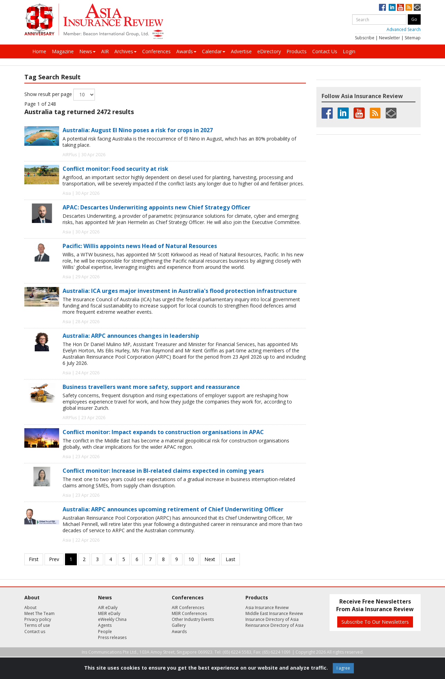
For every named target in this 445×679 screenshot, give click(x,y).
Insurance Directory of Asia (272, 619)
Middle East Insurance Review (274, 613)
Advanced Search (404, 29)
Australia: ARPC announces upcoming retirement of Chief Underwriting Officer (173, 509)
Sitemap (413, 38)
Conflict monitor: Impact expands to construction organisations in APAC (163, 432)
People (105, 631)
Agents (105, 625)
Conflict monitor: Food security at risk (115, 169)
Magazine (63, 51)
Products (296, 51)
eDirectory (269, 51)
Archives (125, 51)
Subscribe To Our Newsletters (375, 621)
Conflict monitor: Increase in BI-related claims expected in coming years (163, 470)
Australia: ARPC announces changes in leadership (131, 336)
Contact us (34, 631)
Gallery (179, 625)
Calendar (213, 51)
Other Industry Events (193, 619)
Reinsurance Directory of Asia (274, 625)
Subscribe (364, 38)
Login (349, 51)
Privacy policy (37, 619)
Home (39, 51)
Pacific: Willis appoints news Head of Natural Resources (140, 246)
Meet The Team (39, 613)
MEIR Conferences (189, 613)
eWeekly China (112, 619)
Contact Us (324, 51)
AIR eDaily (108, 607)
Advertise (241, 51)
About (30, 607)
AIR (105, 51)
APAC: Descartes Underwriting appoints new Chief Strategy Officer (156, 207)
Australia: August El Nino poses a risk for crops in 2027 (138, 130)
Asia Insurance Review (267, 607)
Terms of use (37, 625)
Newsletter (389, 38)
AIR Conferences (188, 607)
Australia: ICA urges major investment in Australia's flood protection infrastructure (180, 291)
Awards (186, 51)
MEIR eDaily (109, 613)
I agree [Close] (343, 668)
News (87, 51)
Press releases (112, 637)
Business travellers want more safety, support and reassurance (151, 387)
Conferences (156, 51)
